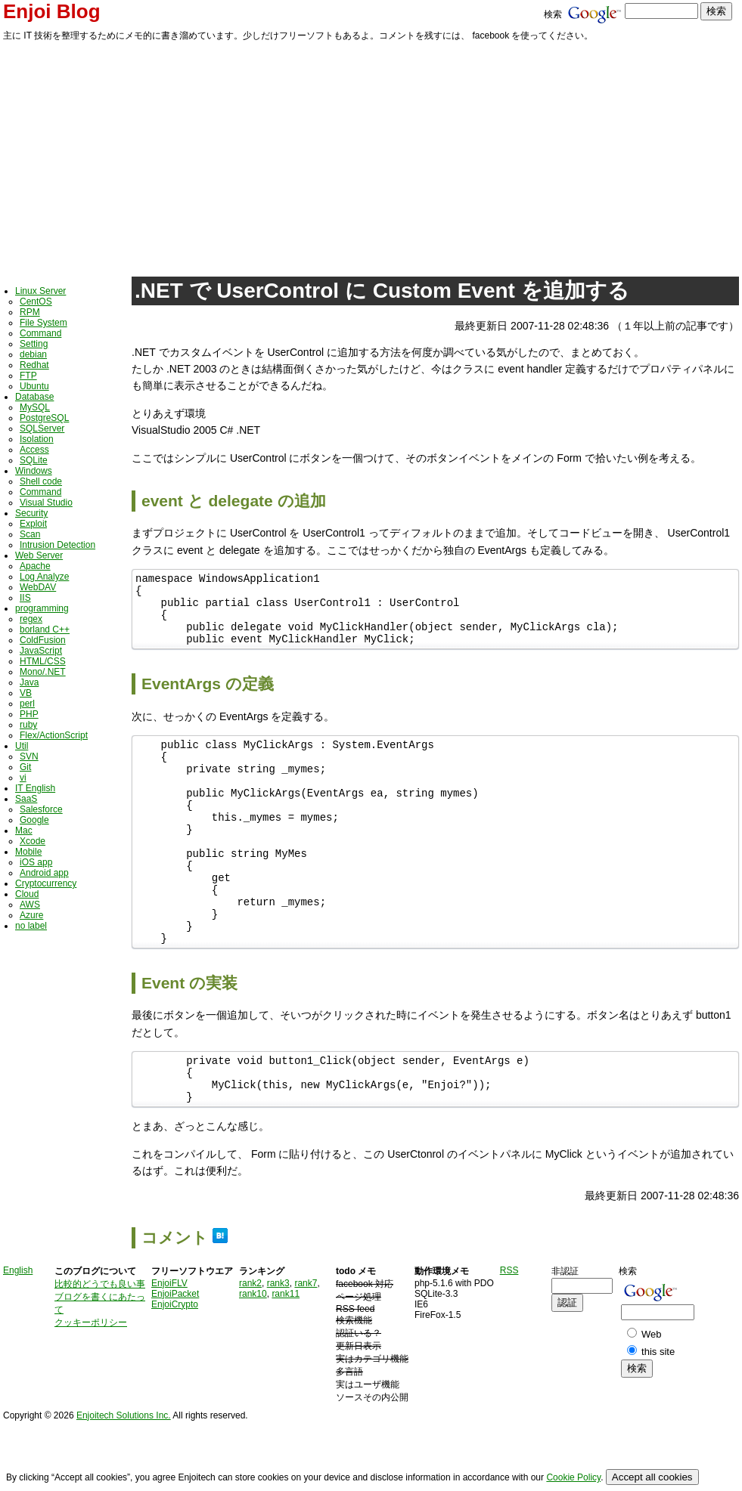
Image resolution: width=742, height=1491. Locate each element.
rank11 (286, 1355)
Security (31, 513)
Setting (34, 344)
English (18, 1331)
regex (31, 619)
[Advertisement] (371, 156)
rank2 (250, 1344)
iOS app (36, 862)
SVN (29, 756)
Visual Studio (46, 502)
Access (34, 449)
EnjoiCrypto (174, 1365)
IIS (25, 597)
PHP (29, 714)
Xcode (32, 841)
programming (42, 608)
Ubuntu (34, 386)
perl (27, 703)
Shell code (41, 481)
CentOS (36, 301)
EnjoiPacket (175, 1355)
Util (21, 746)
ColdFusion (43, 640)
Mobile (28, 851)
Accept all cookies (652, 1477)
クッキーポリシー (90, 1383)
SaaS (26, 798)
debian (33, 354)
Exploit (33, 523)
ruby (28, 724)
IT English (35, 788)
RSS (509, 1331)
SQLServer (42, 428)
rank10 (253, 1355)
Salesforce (41, 809)
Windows (33, 471)
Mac (24, 830)
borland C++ (45, 629)
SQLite (34, 460)
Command (40, 333)
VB (26, 693)
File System (43, 322)
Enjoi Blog (52, 11)
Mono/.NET (43, 672)
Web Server (39, 555)
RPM (30, 312)
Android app (44, 873)
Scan (30, 534)
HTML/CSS (43, 661)
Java (29, 682)
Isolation (37, 439)
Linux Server (40, 291)
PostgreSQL (44, 418)
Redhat (34, 365)
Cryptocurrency (45, 883)
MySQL (35, 407)
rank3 (278, 1344)
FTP (28, 375)
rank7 (305, 1344)
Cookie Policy (573, 1477)
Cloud (27, 894)
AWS (30, 904)
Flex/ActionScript (54, 735)
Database (34, 396)
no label (31, 925)
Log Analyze (44, 576)
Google (34, 820)
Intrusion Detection (57, 545)
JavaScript (41, 650)
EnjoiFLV (169, 1344)
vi (23, 777)
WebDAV (38, 587)
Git (25, 767)
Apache (35, 566)
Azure (31, 915)
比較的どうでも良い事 (99, 1345)
